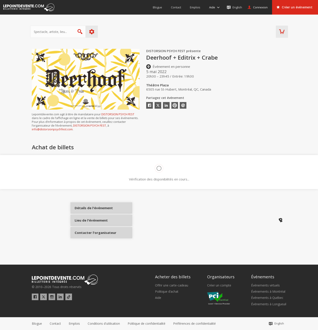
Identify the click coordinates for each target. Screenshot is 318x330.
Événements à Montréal (268, 292)
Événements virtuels (265, 285)
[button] (194, 324)
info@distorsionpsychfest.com (52, 129)
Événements (262, 276)
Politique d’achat (166, 292)
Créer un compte (219, 285)
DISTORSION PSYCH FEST (117, 114)
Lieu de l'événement (91, 226)
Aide (158, 298)
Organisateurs (221, 276)
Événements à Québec (267, 298)
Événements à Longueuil (268, 304)
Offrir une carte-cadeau (171, 285)
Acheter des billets (173, 276)
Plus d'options (93, 32)
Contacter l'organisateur (91, 241)
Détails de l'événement (91, 211)
